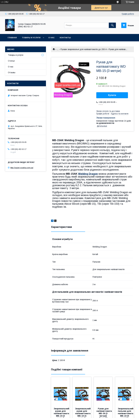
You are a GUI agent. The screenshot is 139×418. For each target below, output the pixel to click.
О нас (51, 38)
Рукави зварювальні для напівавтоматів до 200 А (84, 49)
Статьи (11, 61)
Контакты (65, 38)
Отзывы (11, 72)
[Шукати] (112, 25)
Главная (12, 38)
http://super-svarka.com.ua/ (21, 167)
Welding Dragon (88, 173)
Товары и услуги (31, 38)
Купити (112, 95)
